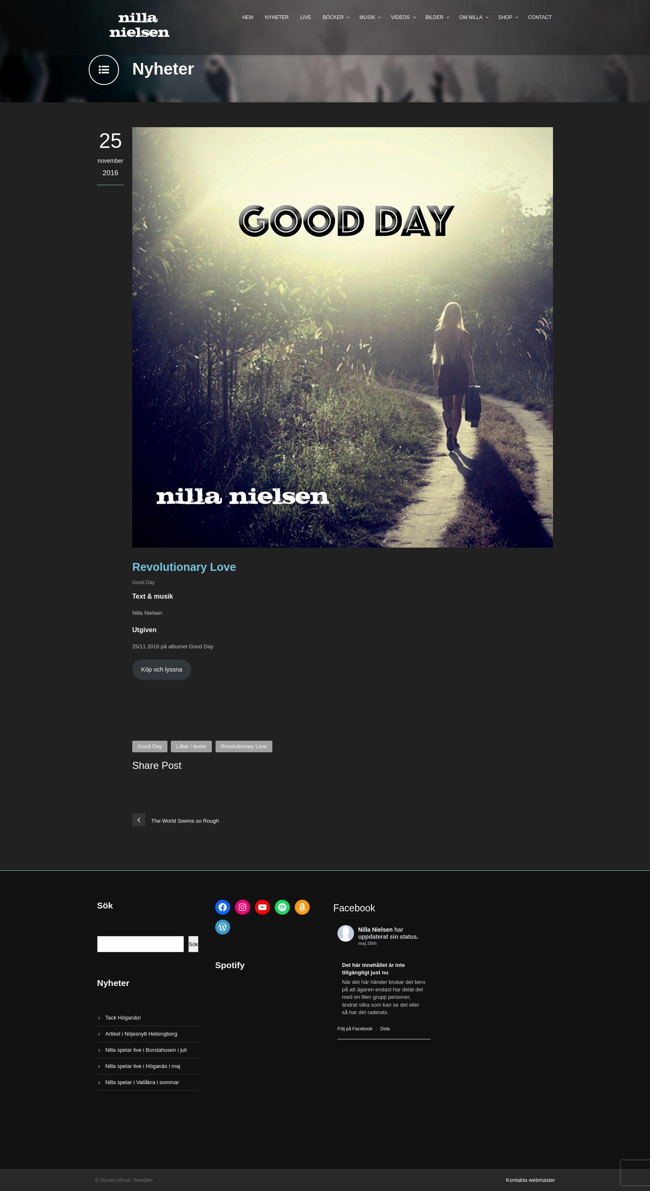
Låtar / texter (191, 746)
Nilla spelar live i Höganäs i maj (142, 1066)
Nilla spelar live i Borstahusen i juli (146, 1050)
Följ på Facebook (354, 1028)
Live (305, 17)
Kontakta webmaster (530, 1180)
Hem (247, 17)
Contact (540, 17)
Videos (400, 17)
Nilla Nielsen (375, 929)
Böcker (333, 17)
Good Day (143, 582)
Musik (367, 17)
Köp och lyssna (161, 669)
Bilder (435, 17)
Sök (193, 944)
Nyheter (277, 17)
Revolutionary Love (244, 746)
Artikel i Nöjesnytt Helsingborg (141, 1034)
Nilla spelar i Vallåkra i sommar (142, 1082)
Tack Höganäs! (123, 1018)
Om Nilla (471, 17)
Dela (385, 1028)
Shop (505, 17)
